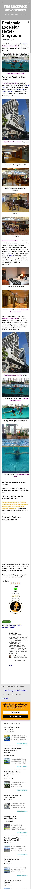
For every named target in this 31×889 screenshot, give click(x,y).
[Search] (29, 3)
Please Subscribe (15, 716)
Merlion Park (21, 89)
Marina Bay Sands (7, 91)
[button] (28, 22)
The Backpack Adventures (15, 8)
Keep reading (22, 743)
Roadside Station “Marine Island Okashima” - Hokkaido (12, 750)
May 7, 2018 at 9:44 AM (20, 657)
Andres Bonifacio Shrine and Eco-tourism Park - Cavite (12, 774)
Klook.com (4, 698)
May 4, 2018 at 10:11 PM (15, 634)
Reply (10, 665)
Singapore (23, 44)
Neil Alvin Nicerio (19, 656)
